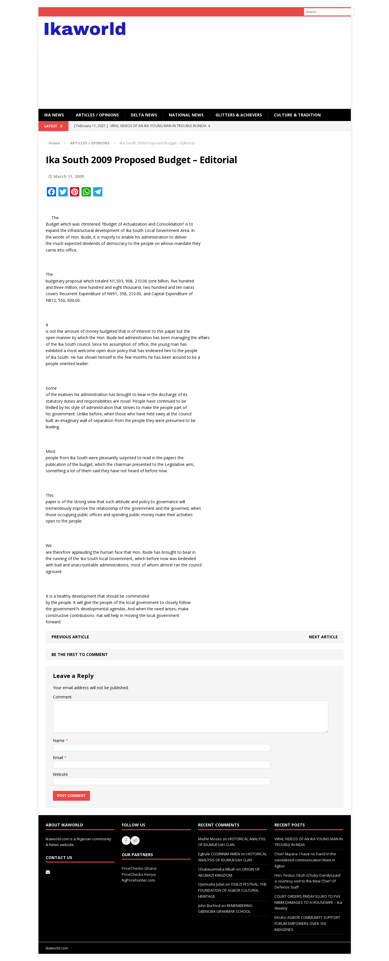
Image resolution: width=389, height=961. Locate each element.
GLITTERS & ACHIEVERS (238, 115)
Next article (323, 637)
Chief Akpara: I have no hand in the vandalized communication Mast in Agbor (305, 860)
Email (58, 757)
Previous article (70, 637)
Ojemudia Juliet (211, 884)
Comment (62, 697)
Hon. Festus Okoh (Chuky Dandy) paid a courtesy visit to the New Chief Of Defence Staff (307, 881)
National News (186, 115)
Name (59, 740)
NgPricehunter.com (138, 880)
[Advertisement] (245, 62)
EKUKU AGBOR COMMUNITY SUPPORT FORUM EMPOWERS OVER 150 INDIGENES (307, 923)
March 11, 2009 (69, 176)
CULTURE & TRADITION (297, 115)
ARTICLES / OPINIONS (97, 115)
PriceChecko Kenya (139, 874)
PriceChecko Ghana (139, 868)
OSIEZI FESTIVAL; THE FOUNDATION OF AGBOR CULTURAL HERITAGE (232, 890)
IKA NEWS (54, 115)
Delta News (144, 115)
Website (60, 774)
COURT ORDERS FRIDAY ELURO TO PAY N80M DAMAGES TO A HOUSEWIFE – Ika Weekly (308, 902)
